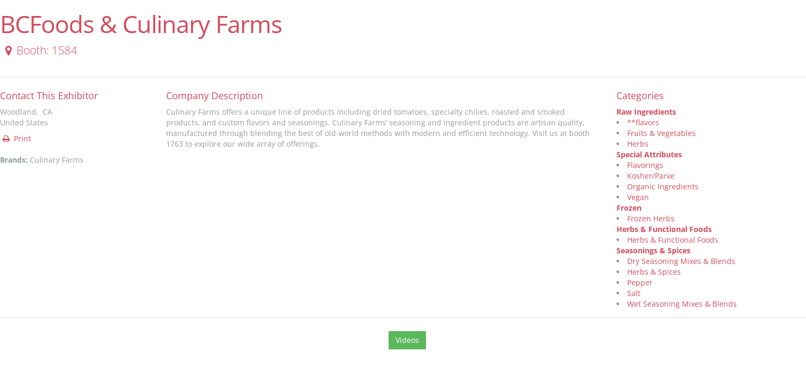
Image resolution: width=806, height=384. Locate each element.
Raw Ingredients (646, 112)
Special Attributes (649, 154)
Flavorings (645, 165)
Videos (407, 340)
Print (16, 138)
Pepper (640, 282)
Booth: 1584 (39, 50)
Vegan (638, 197)
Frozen (628, 208)
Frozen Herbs (651, 218)
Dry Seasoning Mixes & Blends (681, 261)
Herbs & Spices (654, 272)
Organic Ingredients (662, 186)
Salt (633, 293)
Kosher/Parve (651, 176)
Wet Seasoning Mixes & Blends (682, 304)
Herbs (637, 144)
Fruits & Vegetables (661, 133)
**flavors (643, 122)
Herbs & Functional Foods (664, 229)
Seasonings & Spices (653, 250)
